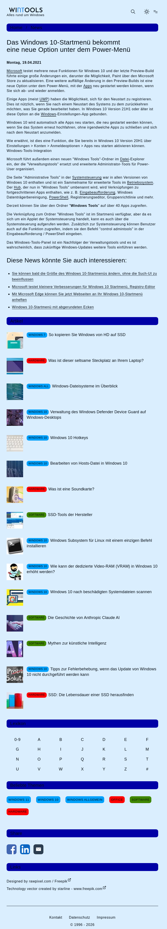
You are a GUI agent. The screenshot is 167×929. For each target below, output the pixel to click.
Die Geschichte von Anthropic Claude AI (84, 617)
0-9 (17, 739)
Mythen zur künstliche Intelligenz (77, 643)
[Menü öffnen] (155, 11)
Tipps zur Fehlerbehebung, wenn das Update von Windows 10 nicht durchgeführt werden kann (91, 672)
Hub (17, 187)
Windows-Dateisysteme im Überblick (85, 386)
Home (16, 27)
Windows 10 (48, 799)
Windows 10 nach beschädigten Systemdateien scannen (101, 592)
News (36, 27)
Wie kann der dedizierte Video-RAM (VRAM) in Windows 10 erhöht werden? (92, 569)
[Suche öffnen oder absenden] (132, 11)
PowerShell (58, 197)
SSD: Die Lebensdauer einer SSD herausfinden (91, 695)
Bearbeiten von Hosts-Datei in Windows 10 (88, 463)
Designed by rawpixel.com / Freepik (37, 881)
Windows (48, 114)
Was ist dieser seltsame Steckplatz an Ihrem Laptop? (96, 360)
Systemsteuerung (87, 177)
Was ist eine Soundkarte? (71, 489)
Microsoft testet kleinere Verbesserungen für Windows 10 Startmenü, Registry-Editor (83, 287)
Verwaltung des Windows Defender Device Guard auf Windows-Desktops (86, 415)
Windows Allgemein (84, 799)
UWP (43, 99)
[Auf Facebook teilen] (12, 850)
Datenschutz (79, 917)
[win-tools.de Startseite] (25, 12)
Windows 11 (18, 799)
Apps (87, 86)
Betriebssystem (140, 182)
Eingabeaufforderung (97, 192)
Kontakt (55, 917)
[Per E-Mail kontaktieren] (38, 850)
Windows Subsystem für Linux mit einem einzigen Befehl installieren (89, 543)
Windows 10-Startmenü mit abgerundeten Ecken (53, 307)
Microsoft (14, 71)
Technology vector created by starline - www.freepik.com (54, 889)
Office (117, 799)
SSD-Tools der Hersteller (70, 514)
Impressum (106, 917)
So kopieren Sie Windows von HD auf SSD (87, 335)
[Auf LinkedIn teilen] (25, 850)
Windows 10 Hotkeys (69, 438)
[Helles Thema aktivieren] (146, 11)
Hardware (17, 811)
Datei (124, 159)
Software (141, 799)
